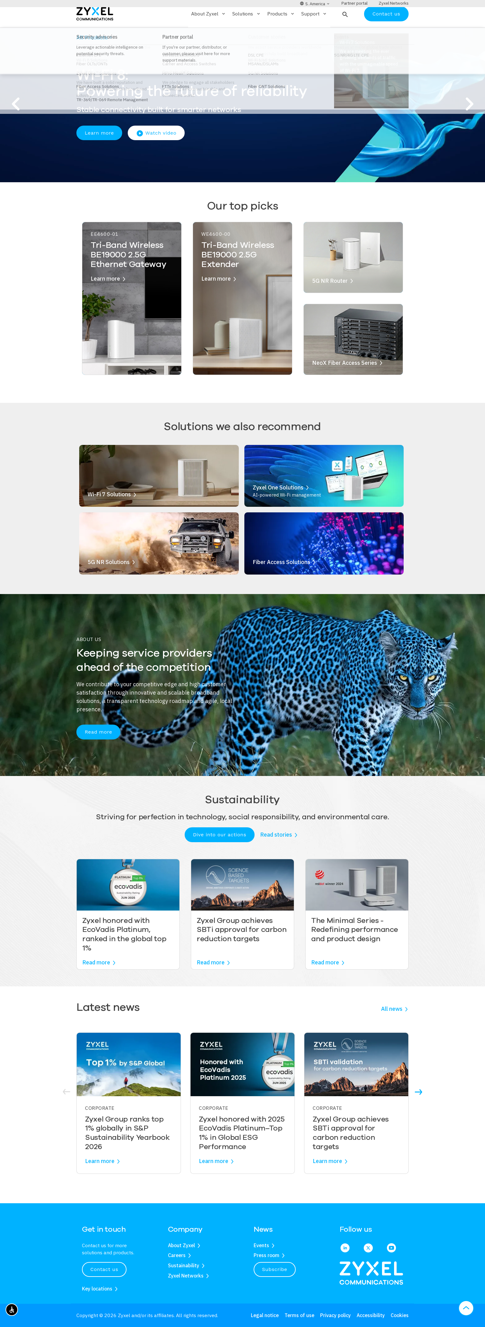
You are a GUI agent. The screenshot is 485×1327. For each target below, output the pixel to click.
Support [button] (314, 32)
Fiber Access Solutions (281, 580)
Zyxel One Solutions (278, 505)
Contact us (386, 32)
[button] (344, 32)
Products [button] (281, 32)
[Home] (94, 31)
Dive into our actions (219, 852)
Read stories (276, 852)
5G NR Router (330, 298)
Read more (98, 750)
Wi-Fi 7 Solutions (109, 512)
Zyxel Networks (186, 1276)
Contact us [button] (104, 1269)
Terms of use (299, 1315)
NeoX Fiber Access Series (344, 380)
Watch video (156, 151)
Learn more (99, 151)
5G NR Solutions (109, 580)
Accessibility (371, 1315)
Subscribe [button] (274, 1269)
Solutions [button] (246, 32)
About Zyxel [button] (208, 32)
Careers (177, 1255)
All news (391, 1027)
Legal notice (265, 1315)
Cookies (400, 1315)
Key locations (97, 1289)
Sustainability (183, 1265)
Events (261, 1245)
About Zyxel (181, 1245)
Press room (266, 1255)
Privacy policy (335, 1315)
